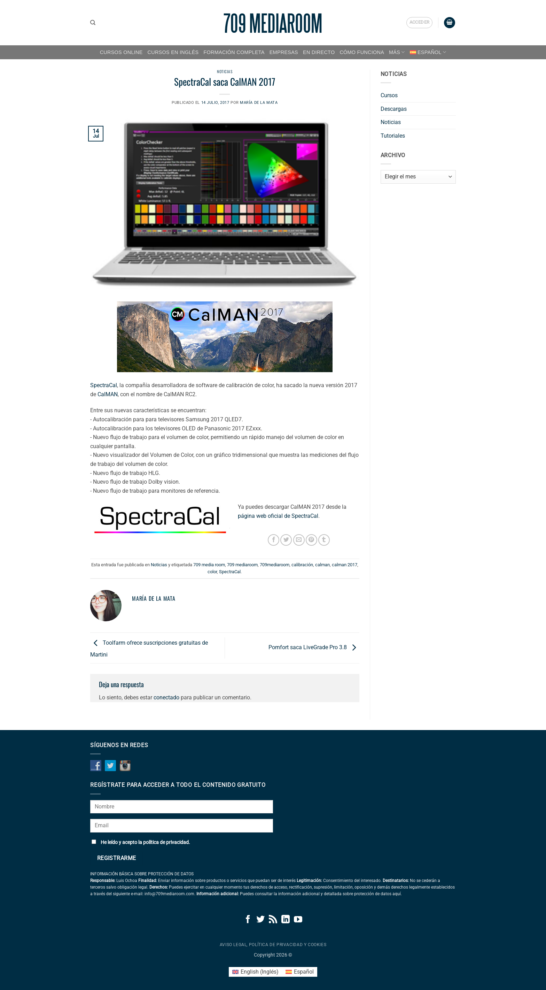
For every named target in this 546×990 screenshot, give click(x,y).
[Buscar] (92, 22)
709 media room (209, 564)
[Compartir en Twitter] (286, 540)
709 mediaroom (242, 564)
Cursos (389, 95)
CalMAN (108, 394)
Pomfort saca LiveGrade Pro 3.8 (313, 647)
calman (322, 564)
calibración (302, 564)
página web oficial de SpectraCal (278, 516)
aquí (396, 893)
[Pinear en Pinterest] (311, 540)
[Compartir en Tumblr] (324, 540)
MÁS (397, 52)
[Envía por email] (299, 540)
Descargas (394, 109)
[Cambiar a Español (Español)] (299, 972)
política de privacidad (166, 842)
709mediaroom (274, 564)
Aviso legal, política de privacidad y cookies (273, 944)
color (212, 571)
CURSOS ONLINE (121, 52)
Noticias (224, 71)
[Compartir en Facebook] (273, 540)
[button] (419, 22)
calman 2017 (344, 564)
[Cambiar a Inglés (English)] (255, 972)
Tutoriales (393, 135)
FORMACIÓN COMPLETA (234, 52)
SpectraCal (103, 385)
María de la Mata (259, 102)
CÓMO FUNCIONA (362, 52)
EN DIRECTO (319, 52)
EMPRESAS (284, 52)
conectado (166, 697)
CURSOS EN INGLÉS (173, 52)
